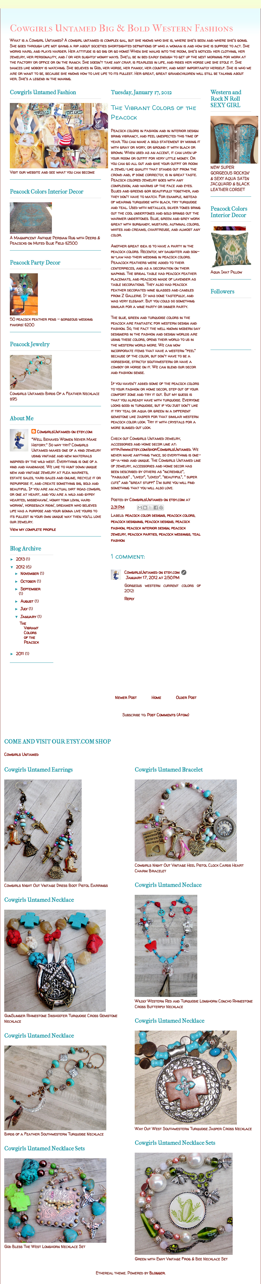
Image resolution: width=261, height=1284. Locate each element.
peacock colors (180, 515)
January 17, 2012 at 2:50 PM (152, 577)
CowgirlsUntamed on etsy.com (152, 572)
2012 (21, 567)
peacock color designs (145, 515)
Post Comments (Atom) (168, 714)
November (30, 573)
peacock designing (127, 521)
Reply (129, 598)
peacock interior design (148, 528)
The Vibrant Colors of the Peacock (29, 633)
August (27, 601)
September (30, 588)
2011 (20, 653)
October (28, 581)
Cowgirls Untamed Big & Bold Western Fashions (121, 28)
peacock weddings (174, 534)
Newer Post (126, 697)
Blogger (157, 1273)
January (28, 616)
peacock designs (159, 521)
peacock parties (142, 534)
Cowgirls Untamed (21, 754)
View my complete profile (33, 529)
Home (156, 697)
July (24, 608)
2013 (21, 559)
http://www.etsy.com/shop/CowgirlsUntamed (151, 449)
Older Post (186, 697)
